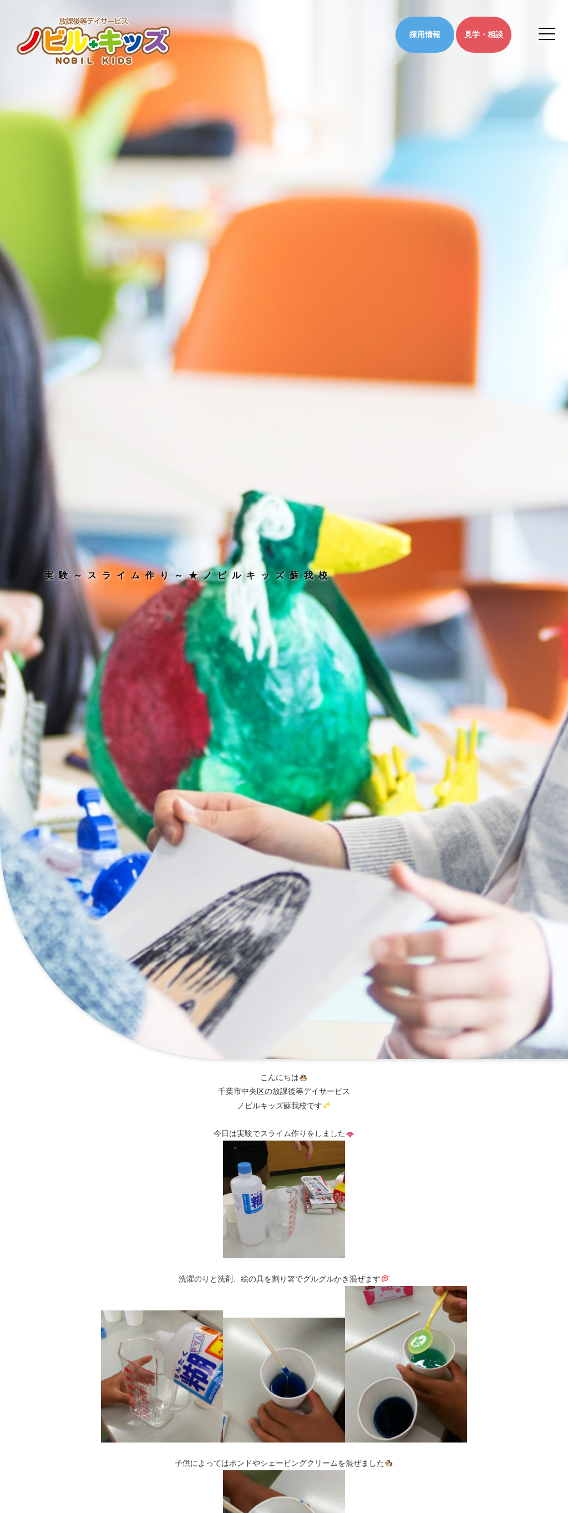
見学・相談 (483, 34)
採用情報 (424, 34)
